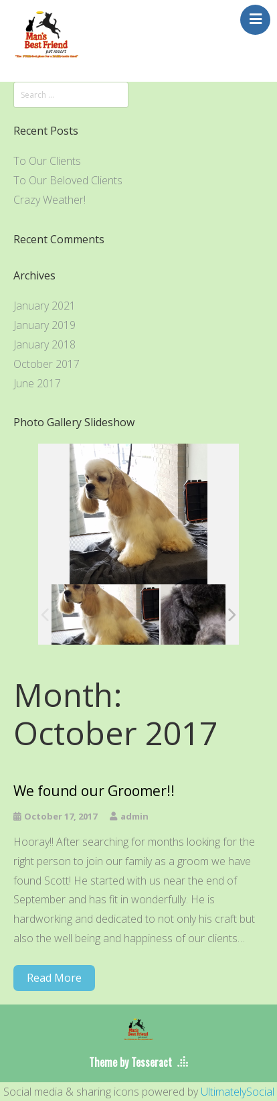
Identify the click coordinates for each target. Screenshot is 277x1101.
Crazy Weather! (49, 199)
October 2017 (46, 364)
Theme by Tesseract (130, 1062)
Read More (54, 977)
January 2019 (44, 325)
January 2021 (44, 305)
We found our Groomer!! (94, 791)
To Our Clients (47, 160)
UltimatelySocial (237, 1091)
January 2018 (44, 344)
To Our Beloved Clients (67, 180)
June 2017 (37, 383)
